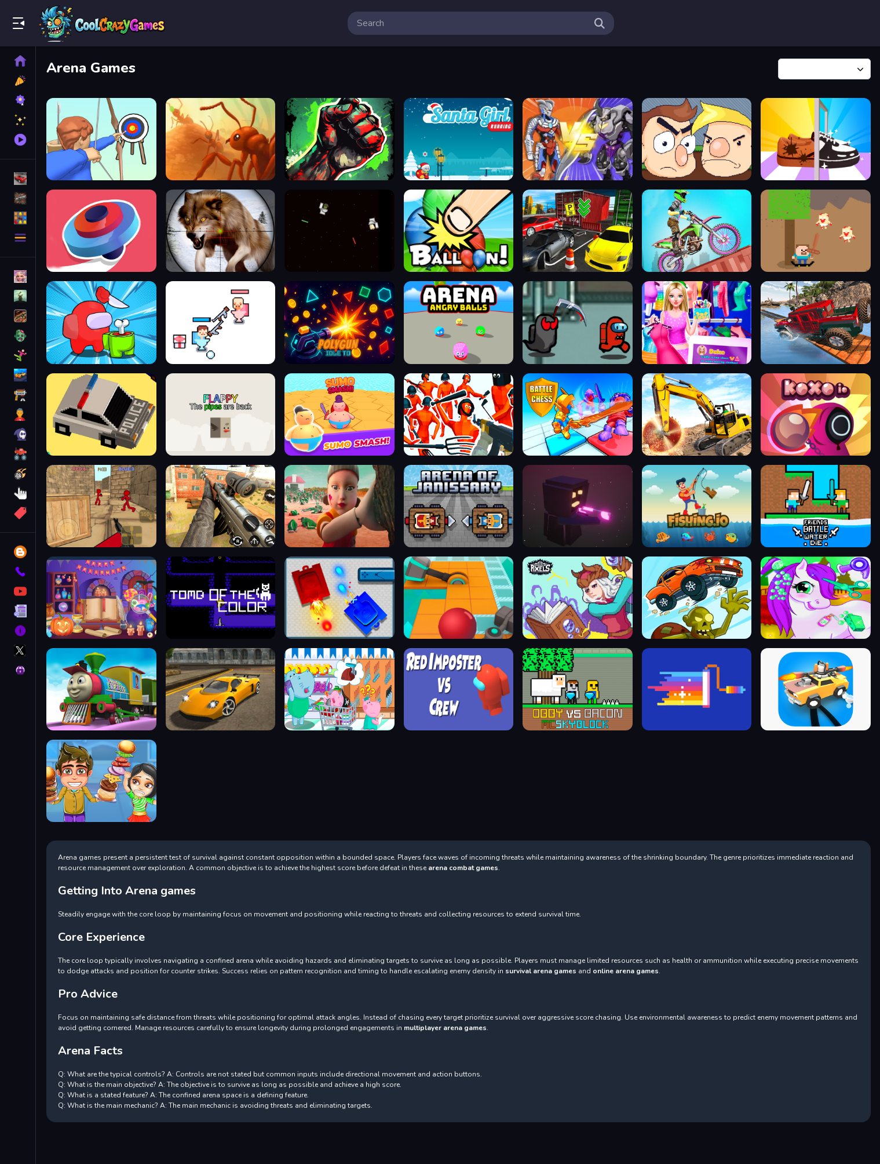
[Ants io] (221, 139)
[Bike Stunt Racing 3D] (697, 231)
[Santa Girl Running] (459, 139)
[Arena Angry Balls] (459, 322)
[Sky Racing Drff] (816, 689)
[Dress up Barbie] (697, 322)
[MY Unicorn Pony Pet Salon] (816, 597)
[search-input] (471, 23)
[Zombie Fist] (339, 139)
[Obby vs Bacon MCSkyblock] (578, 689)
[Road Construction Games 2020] (697, 414)
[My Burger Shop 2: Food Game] (101, 781)
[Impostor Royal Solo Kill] (101, 322)
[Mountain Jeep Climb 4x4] (816, 322)
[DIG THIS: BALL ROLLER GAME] (459, 597)
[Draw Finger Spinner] (101, 231)
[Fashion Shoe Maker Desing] (816, 139)
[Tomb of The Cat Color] (221, 597)
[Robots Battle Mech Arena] (578, 139)
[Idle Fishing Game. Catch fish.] (697, 506)
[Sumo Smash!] (339, 414)
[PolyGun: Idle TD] (339, 322)
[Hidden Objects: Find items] (101, 597)
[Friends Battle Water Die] (816, 506)
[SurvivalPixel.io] (816, 231)
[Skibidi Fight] (221, 322)
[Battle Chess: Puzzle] (578, 414)
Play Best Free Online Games (103, 23)
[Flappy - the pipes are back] (221, 414)
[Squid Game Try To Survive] (339, 506)
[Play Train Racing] (101, 689)
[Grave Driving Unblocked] (697, 597)
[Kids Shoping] (339, 689)
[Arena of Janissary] (459, 506)
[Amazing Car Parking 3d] (578, 231)
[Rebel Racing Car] (221, 689)
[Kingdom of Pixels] (578, 597)
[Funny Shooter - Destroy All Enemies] (459, 414)
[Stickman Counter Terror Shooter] (101, 506)
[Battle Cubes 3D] (578, 506)
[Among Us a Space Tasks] (578, 322)
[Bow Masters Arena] (101, 139)
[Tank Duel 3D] (339, 597)
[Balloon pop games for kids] (459, 231)
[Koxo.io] (816, 414)
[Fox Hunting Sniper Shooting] (221, 231)
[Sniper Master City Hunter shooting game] (221, 506)
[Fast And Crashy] (101, 414)
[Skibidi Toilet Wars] (339, 231)
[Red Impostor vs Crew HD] (459, 689)
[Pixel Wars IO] (697, 689)
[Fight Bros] (697, 139)
